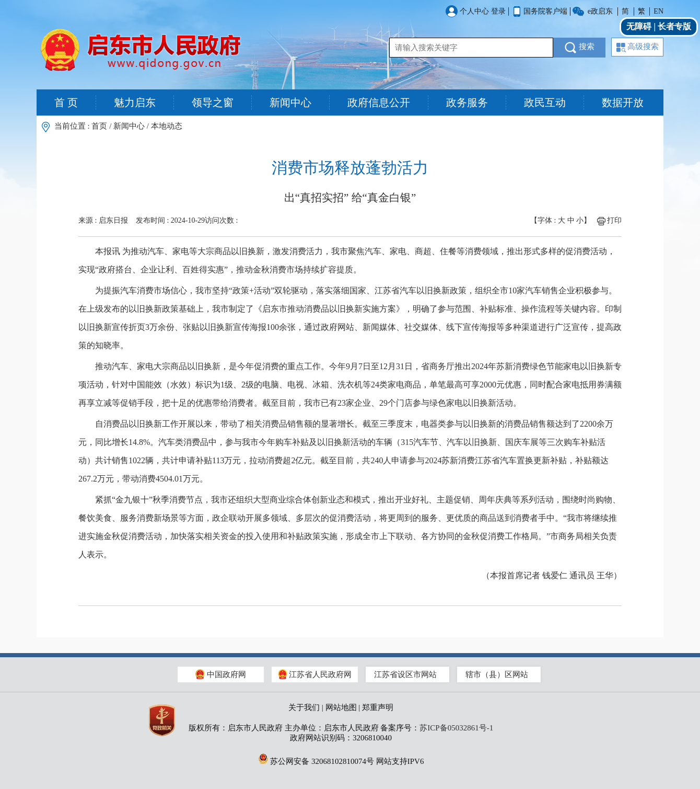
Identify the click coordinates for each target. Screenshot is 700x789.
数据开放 (623, 102)
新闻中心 (290, 102)
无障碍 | (642, 26)
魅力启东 (135, 102)
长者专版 (674, 26)
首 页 (66, 102)
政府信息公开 (378, 102)
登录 (498, 11)
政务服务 (467, 102)
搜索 (579, 47)
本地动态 (166, 126)
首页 (99, 126)
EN (658, 11)
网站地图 (341, 707)
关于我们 (304, 707)
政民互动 (545, 102)
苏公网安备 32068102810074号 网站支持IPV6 (341, 758)
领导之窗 (213, 102)
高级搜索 (637, 47)
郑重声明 (377, 707)
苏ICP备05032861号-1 (456, 728)
